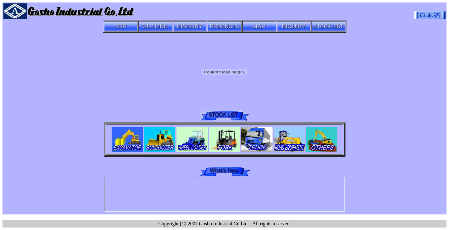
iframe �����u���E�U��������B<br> (224, 194)
